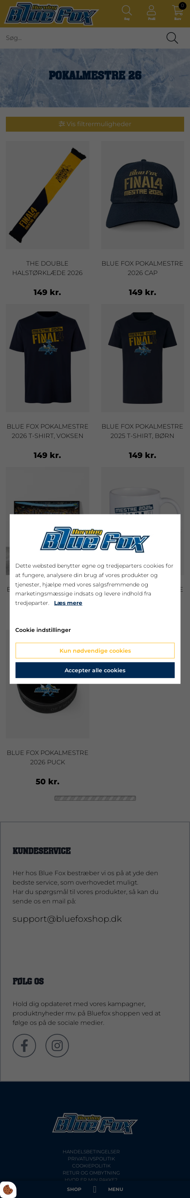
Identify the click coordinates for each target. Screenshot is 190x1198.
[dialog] (95, 599)
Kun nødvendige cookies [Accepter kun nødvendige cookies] (95, 650)
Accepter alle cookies (95, 669)
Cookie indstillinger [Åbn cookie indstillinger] (43, 629)
